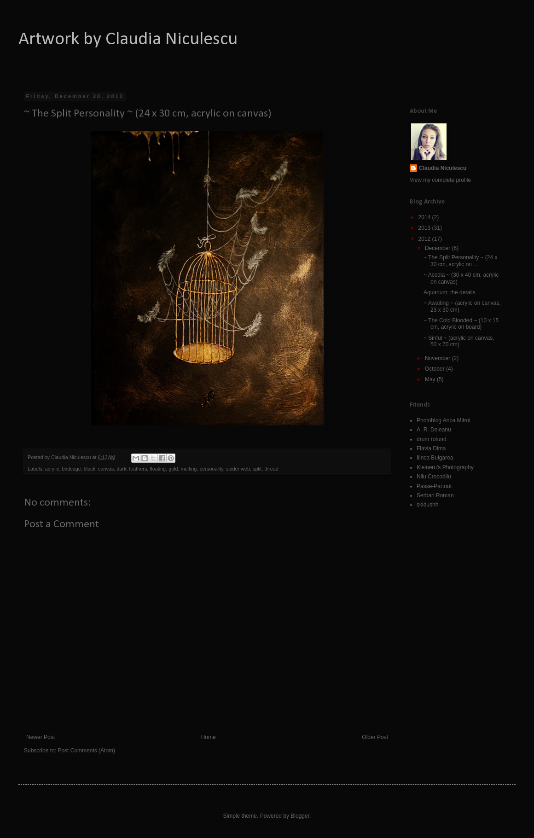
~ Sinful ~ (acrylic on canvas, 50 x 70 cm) (459, 341)
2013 (425, 228)
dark (121, 468)
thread (271, 468)
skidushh (427, 504)
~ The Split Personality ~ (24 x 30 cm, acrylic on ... (461, 260)
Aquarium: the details (450, 292)
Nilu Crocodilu (434, 476)
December (438, 248)
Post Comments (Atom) (86, 750)
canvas (106, 468)
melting (189, 468)
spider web (238, 468)
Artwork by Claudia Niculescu (128, 39)
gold (173, 468)
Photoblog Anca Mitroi (443, 420)
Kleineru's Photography (445, 467)
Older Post (375, 737)
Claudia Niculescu (442, 168)
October (435, 369)
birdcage (71, 468)
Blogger (299, 816)
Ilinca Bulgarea (435, 457)
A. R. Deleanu (434, 429)
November (438, 358)
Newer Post (40, 737)
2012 (425, 239)
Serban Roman (435, 495)
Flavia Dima (431, 448)
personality (211, 468)
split (257, 468)
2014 (425, 217)
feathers (138, 468)
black (89, 468)
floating (158, 468)
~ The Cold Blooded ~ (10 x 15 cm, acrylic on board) (461, 323)
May (431, 379)
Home (208, 737)
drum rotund (432, 439)
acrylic (52, 468)
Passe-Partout (434, 486)
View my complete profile (440, 180)
